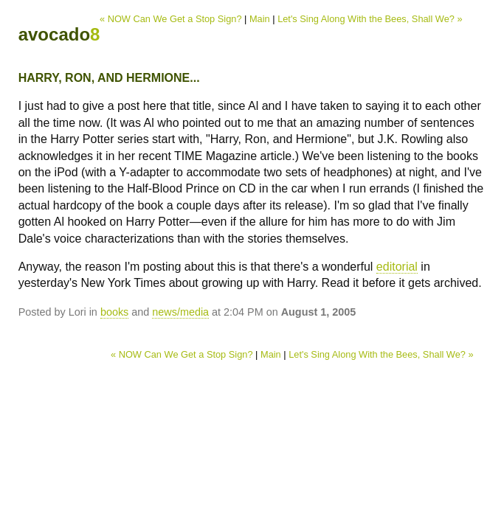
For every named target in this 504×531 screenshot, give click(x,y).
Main (259, 18)
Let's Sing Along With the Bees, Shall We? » (369, 18)
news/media (180, 312)
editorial (397, 266)
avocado (59, 34)
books (114, 312)
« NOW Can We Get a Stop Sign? (171, 18)
